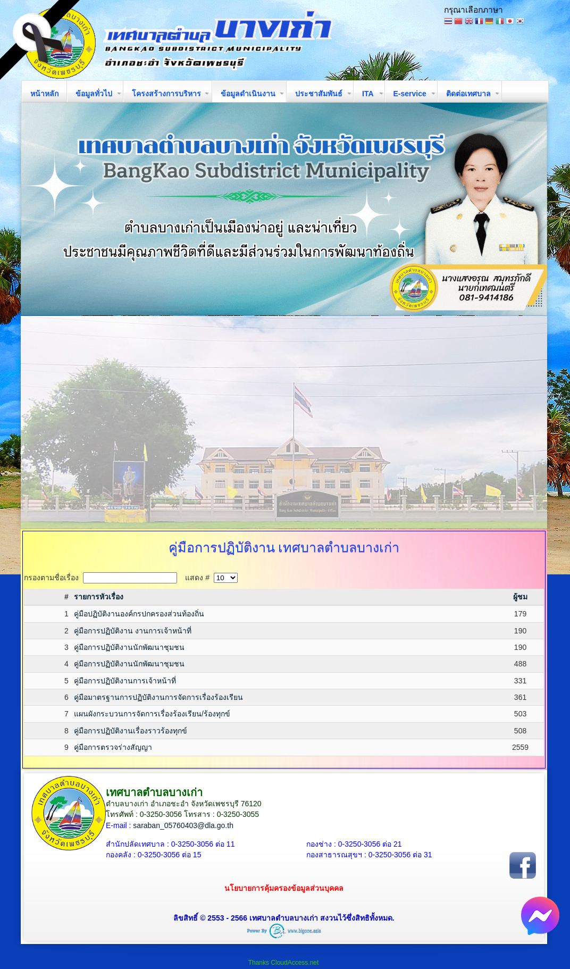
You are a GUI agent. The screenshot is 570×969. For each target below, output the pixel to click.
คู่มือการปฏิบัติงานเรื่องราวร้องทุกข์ (130, 730)
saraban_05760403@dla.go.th (183, 825)
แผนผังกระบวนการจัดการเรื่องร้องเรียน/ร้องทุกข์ (152, 713)
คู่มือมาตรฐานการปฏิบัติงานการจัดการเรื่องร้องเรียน (158, 697)
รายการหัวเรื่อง (98, 596)
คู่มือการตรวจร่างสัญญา (113, 747)
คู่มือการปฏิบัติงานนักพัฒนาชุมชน (129, 647)
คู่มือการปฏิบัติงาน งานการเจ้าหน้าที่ (132, 630)
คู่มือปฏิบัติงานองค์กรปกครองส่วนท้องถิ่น (139, 613)
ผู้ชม (520, 596)
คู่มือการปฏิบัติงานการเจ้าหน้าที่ (125, 680)
